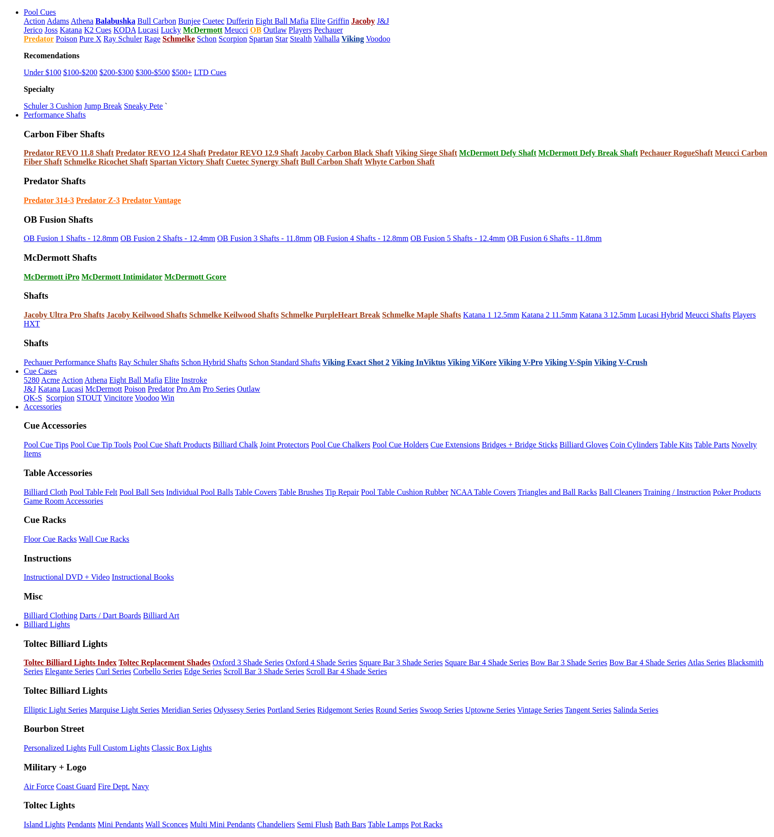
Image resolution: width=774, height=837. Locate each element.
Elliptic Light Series (55, 710)
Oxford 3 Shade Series (247, 662)
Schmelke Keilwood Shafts (233, 315)
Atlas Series (707, 662)
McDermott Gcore (195, 277)
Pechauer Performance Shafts (70, 362)
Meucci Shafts (708, 315)
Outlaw (275, 30)
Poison (66, 39)
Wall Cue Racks (103, 539)
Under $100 (42, 72)
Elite (317, 21)
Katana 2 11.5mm (549, 315)
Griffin (338, 21)
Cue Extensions (455, 444)
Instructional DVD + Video (67, 577)
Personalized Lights (55, 748)
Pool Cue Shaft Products (172, 444)
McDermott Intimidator (121, 277)
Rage (152, 39)
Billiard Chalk (235, 444)
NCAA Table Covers (483, 492)
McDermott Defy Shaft (497, 153)
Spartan (261, 39)
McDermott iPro (51, 277)
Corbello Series (157, 671)
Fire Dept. (114, 786)
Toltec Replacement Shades (164, 662)
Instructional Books (143, 577)
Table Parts (711, 444)
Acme (50, 380)
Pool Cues (40, 12)
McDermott (203, 30)
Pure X (90, 39)
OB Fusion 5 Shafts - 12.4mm (457, 238)
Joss (51, 30)
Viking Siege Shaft (426, 153)
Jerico (33, 30)
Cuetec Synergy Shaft (262, 162)
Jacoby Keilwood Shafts (147, 315)
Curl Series (113, 671)
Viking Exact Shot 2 (355, 362)
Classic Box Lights (182, 748)
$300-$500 (153, 72)
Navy (140, 786)
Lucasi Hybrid (660, 315)
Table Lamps (388, 824)
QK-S (33, 398)
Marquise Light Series (124, 710)
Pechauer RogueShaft (676, 153)
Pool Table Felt (93, 492)
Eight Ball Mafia (282, 21)
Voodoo (378, 39)
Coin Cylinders (634, 444)
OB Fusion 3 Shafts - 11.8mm (264, 238)
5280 (31, 380)
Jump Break (103, 106)
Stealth (300, 39)
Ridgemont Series (345, 710)
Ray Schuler (122, 39)
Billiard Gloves (584, 444)
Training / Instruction (677, 492)
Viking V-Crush (621, 362)
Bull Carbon (156, 21)
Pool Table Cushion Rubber (404, 492)
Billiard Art (161, 615)
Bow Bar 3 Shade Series (569, 662)
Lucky (171, 30)
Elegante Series (69, 671)
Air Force (39, 786)
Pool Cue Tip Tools (101, 444)
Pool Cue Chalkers (340, 444)
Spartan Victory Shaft (187, 162)
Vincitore (118, 398)
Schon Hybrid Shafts (214, 362)
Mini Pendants (121, 824)
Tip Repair (342, 492)
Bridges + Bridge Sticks (519, 444)
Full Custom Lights (119, 748)
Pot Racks (426, 824)
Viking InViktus (418, 362)
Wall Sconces (166, 824)
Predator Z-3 (98, 200)
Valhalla (326, 39)
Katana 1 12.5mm (491, 315)
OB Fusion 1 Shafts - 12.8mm (71, 238)
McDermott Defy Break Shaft (588, 153)
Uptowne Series (490, 710)
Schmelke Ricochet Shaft (106, 162)
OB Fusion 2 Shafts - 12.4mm (167, 238)
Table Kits (676, 444)
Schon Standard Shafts (284, 362)
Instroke (194, 380)
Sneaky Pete (143, 106)
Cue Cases (40, 371)
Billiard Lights (47, 624)
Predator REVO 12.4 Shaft (161, 153)
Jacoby (363, 21)
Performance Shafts (55, 115)
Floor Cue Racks (50, 539)
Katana (71, 30)
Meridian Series (186, 710)
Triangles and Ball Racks (557, 492)
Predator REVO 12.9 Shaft (253, 153)
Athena (82, 21)
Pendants (81, 824)
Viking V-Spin (568, 362)
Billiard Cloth (45, 492)
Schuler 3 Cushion (53, 106)
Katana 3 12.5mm (608, 315)
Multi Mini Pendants (222, 824)
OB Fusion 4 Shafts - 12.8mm (360, 238)
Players (300, 30)
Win (167, 398)
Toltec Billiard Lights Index (70, 662)
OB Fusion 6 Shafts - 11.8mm (554, 238)
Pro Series (219, 389)
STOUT (89, 398)
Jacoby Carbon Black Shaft (346, 153)
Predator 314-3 (49, 200)
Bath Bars (350, 824)
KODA (125, 30)
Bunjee (189, 21)
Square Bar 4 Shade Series (487, 662)
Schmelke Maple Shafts (421, 315)
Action (34, 21)
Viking (353, 39)
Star (281, 39)
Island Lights (44, 824)
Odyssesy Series (239, 710)
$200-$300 (116, 72)
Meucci (236, 30)
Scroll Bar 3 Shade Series (264, 671)
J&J (383, 21)
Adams (58, 21)
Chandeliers (276, 824)
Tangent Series (588, 710)
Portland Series (291, 710)
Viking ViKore (472, 362)
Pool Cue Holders (400, 444)
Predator (39, 39)
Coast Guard (76, 786)
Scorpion (233, 39)
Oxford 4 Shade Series (321, 662)
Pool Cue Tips (46, 444)
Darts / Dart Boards (110, 615)
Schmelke (178, 39)
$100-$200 (80, 72)
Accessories (42, 406)
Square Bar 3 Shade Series (401, 662)
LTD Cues (210, 72)
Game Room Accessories (63, 501)
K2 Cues (98, 30)
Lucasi (148, 30)
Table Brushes (300, 492)
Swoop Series (442, 710)
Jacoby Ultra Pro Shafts (64, 315)
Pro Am (188, 389)
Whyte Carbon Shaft (399, 162)
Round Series (397, 710)
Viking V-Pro (521, 362)
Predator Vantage (151, 200)
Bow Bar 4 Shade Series (647, 662)
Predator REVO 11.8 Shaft (69, 153)
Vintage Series (540, 710)
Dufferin (240, 21)
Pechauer (328, 30)
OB (256, 30)
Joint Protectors (284, 444)
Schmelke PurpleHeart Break (330, 315)
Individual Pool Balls (199, 492)
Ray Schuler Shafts (148, 362)
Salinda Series (636, 710)
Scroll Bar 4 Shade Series (346, 671)
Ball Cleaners (620, 492)
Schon (207, 39)
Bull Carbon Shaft (331, 162)
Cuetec (213, 21)
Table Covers (256, 492)
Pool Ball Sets (141, 492)
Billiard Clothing (50, 615)
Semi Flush (315, 824)
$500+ (182, 72)
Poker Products (737, 492)
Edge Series (203, 671)
